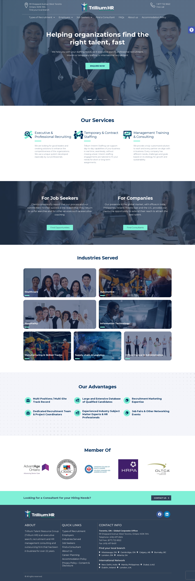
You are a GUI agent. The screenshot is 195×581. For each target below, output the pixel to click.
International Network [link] (112, 560)
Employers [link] (66, 17)
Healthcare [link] (31, 291)
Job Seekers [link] (84, 17)
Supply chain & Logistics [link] (90, 355)
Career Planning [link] (71, 555)
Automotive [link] (107, 291)
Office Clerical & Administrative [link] (144, 355)
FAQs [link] (121, 17)
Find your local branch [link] (39, 10)
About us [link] (133, 17)
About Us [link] (67, 551)
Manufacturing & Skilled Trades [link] (43, 355)
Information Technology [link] (115, 323)
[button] (42, 17)
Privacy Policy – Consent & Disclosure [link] (76, 564)
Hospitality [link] (31, 323)
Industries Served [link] (71, 539)
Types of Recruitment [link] (42, 17)
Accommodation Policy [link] (154, 17)
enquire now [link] (97, 66)
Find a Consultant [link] (105, 17)
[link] (191, 29)
